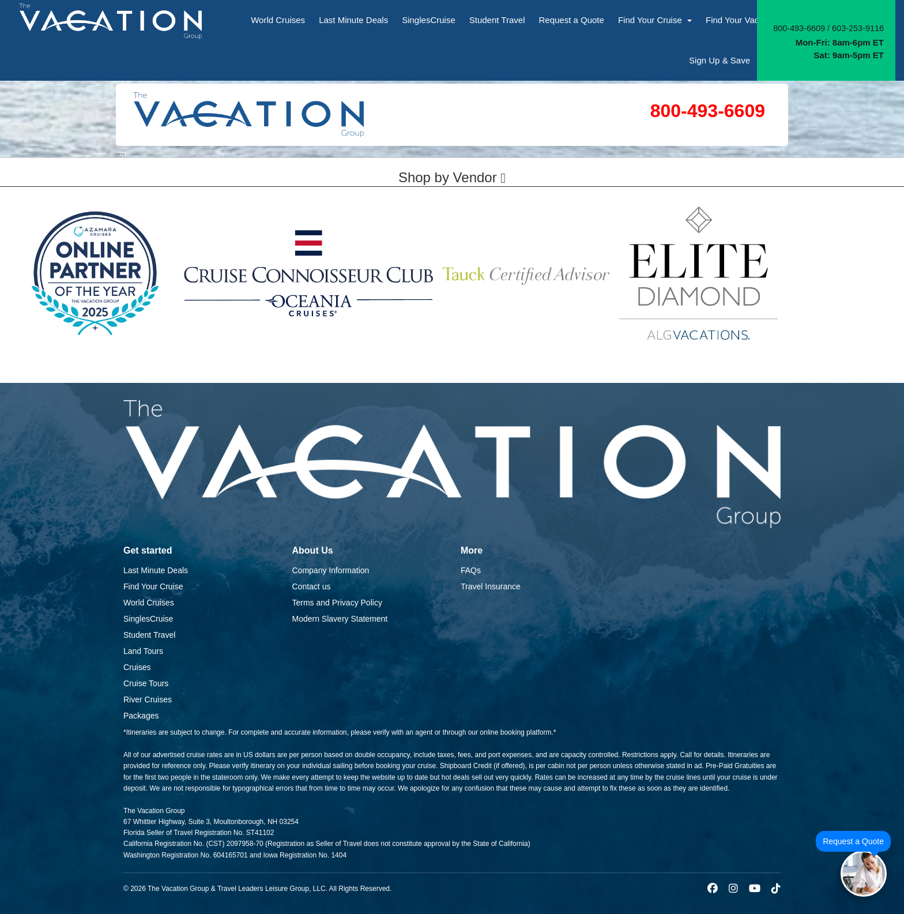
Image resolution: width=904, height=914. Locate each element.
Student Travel (497, 20)
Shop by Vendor (452, 177)
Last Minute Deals (353, 20)
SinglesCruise (428, 20)
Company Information (331, 570)
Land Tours (143, 651)
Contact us (311, 586)
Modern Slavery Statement (340, 618)
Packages (141, 715)
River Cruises (147, 699)
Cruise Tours (145, 683)
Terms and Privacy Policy (337, 602)
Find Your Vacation (747, 20)
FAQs (471, 570)
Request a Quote (571, 20)
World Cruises (278, 20)
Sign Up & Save (719, 60)
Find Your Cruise (655, 20)
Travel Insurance (491, 586)
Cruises (136, 667)
